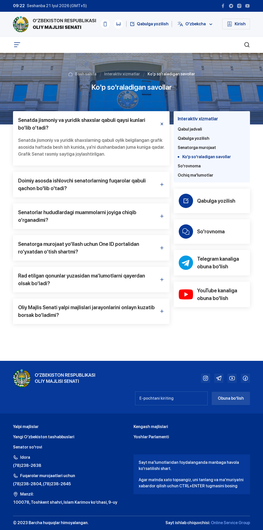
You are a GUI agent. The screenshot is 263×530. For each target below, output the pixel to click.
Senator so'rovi (27, 447)
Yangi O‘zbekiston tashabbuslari (43, 436)
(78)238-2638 (27, 465)
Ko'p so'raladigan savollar (204, 156)
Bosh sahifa (86, 74)
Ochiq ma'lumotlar (195, 175)
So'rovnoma (189, 166)
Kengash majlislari (151, 426)
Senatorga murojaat (197, 147)
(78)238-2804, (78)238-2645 (42, 483)
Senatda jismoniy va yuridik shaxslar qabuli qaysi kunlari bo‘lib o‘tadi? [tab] (91, 124)
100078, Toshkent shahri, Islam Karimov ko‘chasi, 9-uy (65, 502)
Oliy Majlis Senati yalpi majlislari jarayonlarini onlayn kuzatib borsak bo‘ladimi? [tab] (91, 311)
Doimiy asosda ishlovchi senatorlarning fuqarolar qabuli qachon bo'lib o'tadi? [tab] (91, 184)
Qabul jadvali (190, 129)
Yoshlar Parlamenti (151, 436)
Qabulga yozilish (193, 138)
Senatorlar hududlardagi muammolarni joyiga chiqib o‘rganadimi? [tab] (91, 216)
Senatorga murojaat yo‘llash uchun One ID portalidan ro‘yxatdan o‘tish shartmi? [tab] (91, 248)
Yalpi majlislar (26, 426)
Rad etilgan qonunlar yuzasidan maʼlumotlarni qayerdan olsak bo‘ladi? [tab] (91, 279)
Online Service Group (230, 522)
